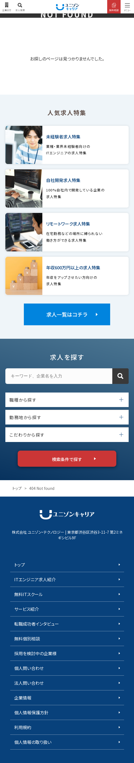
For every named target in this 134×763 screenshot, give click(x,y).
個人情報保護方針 (31, 712)
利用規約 (22, 727)
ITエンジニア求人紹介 (35, 579)
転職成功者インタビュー (36, 624)
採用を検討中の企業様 (35, 653)
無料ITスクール (28, 594)
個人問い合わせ (29, 668)
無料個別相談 (27, 638)
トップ (17, 488)
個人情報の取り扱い (32, 742)
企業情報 (22, 697)
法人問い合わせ (29, 683)
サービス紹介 (26, 609)
